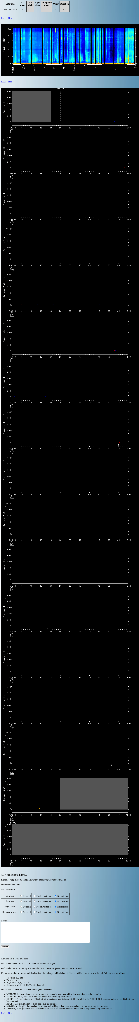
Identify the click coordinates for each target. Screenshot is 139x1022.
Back (3, 18)
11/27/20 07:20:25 (10, 9)
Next (10, 18)
